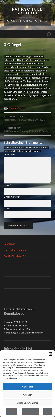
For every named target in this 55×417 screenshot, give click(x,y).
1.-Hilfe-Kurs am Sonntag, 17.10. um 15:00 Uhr (27, 130)
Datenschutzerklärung (30, 410)
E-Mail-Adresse (12, 196)
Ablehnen (27, 394)
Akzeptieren (27, 386)
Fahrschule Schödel (27, 11)
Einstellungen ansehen (27, 402)
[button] (50, 354)
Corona (21, 108)
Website (8, 208)
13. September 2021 (14, 50)
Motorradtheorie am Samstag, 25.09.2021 (27, 118)
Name (7, 185)
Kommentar (10, 154)
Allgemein (13, 108)
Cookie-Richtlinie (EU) (15, 256)
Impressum (47, 410)
